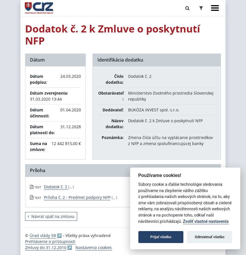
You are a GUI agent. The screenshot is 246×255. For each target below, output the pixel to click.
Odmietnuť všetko (209, 237)
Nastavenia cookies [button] (93, 247)
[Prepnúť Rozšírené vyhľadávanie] (201, 8)
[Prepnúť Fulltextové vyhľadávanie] (187, 8)
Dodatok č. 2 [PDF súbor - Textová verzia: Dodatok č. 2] (56, 186)
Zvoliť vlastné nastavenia (206, 221)
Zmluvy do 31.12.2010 (45, 247)
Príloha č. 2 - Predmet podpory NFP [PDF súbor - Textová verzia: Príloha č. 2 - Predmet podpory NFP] (77, 197)
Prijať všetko (160, 237)
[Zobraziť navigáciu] (215, 8)
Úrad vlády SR (43, 235)
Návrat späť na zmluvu (51, 216)
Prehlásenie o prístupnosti (50, 241)
